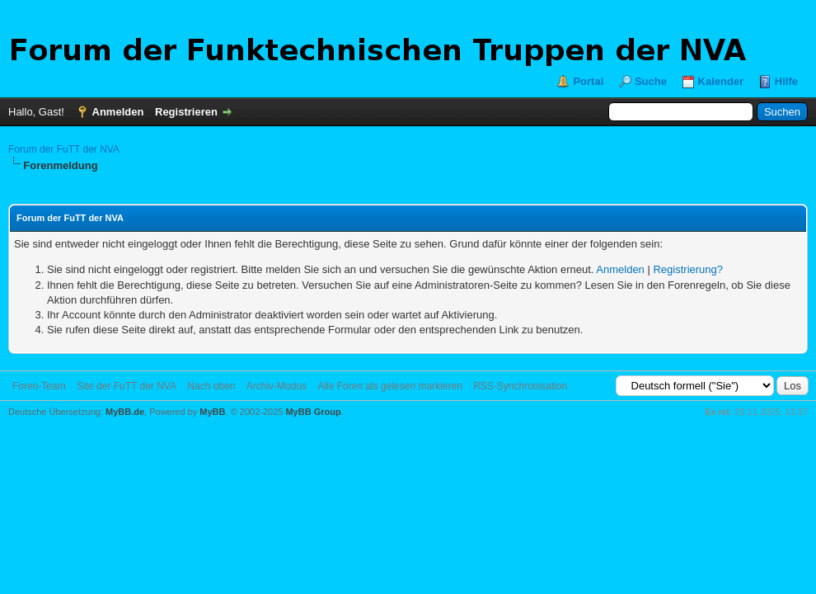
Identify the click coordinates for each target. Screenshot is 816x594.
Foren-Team (39, 386)
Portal (588, 81)
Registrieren (186, 112)
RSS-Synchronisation (520, 386)
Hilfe (786, 81)
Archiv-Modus (276, 386)
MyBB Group (312, 412)
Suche (651, 81)
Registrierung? (688, 269)
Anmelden (118, 112)
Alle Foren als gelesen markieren (389, 386)
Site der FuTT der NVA (126, 386)
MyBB (212, 412)
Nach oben (211, 386)
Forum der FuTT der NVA (64, 149)
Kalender (721, 81)
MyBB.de (125, 412)
